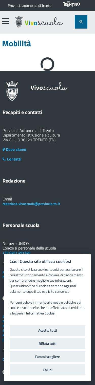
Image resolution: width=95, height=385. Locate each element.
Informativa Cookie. (40, 313)
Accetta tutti (47, 330)
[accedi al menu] (5, 21)
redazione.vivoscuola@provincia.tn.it (31, 203)
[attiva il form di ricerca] (81, 22)
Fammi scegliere (47, 356)
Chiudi (47, 369)
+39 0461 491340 (16, 252)
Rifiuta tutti (47, 343)
